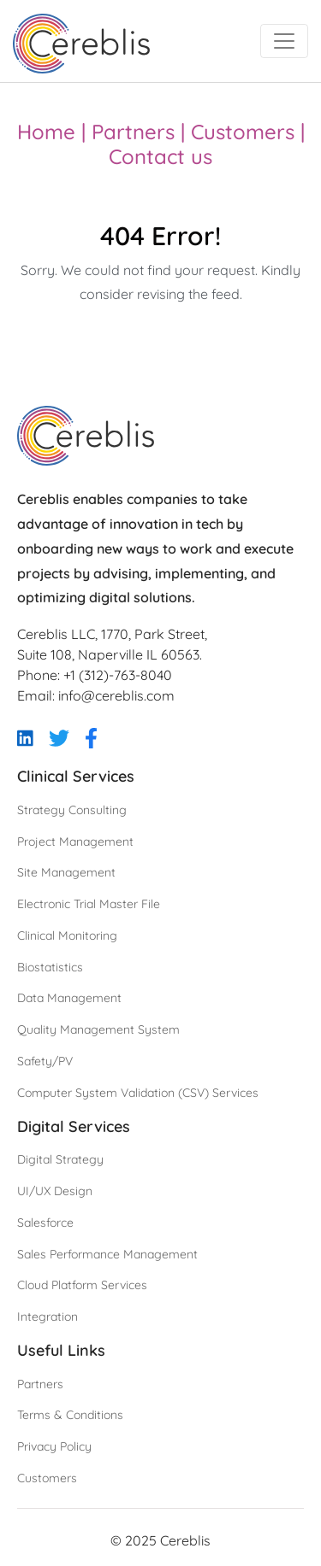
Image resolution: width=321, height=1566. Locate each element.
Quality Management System (98, 1029)
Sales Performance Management (107, 1254)
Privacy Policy (54, 1446)
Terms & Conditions (70, 1414)
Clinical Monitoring (67, 935)
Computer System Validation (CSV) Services (138, 1092)
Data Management (69, 998)
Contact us (160, 156)
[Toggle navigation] (284, 41)
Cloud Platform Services (82, 1285)
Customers (242, 131)
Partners (133, 131)
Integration (47, 1316)
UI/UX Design (54, 1191)
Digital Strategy (60, 1159)
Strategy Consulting (72, 810)
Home (46, 131)
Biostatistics (50, 967)
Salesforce (45, 1222)
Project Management (75, 841)
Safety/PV (45, 1061)
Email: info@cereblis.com (96, 695)
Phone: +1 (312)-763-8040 (94, 674)
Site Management (66, 872)
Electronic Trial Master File (88, 904)
